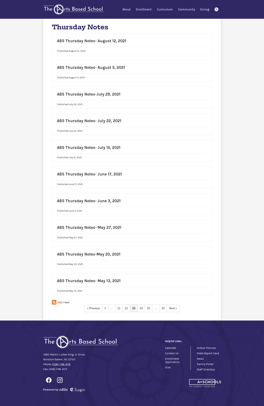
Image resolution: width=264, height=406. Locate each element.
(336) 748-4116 (61, 364)
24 (141, 308)
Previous (93, 308)
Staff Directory (206, 369)
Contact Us (172, 353)
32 (163, 308)
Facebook (49, 380)
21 (118, 308)
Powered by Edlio (55, 389)
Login (77, 390)
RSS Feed (60, 302)
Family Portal (205, 364)
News (200, 358)
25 (148, 308)
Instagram (60, 380)
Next (173, 308)
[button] (126, 9)
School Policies (206, 348)
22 (126, 308)
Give (167, 367)
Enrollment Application (172, 360)
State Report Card (208, 353)
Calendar (170, 348)
